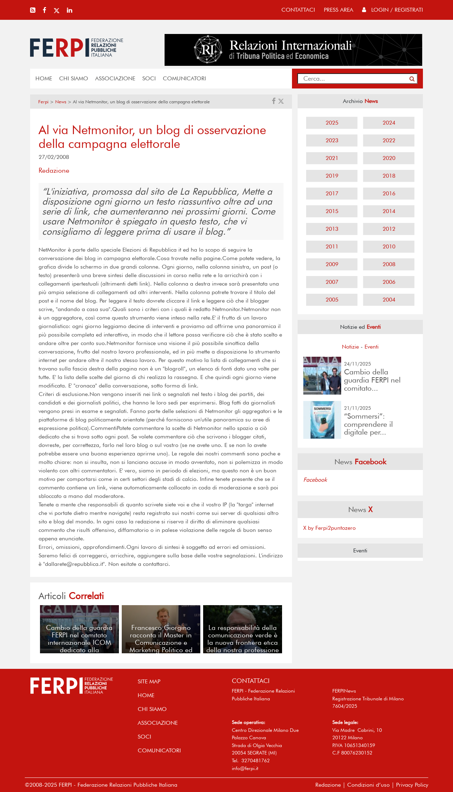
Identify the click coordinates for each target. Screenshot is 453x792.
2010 (389, 246)
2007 (332, 282)
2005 (332, 299)
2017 (332, 193)
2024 (389, 122)
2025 (332, 122)
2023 (332, 140)
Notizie (350, 346)
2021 (332, 158)
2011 (332, 246)
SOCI (149, 78)
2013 (332, 228)
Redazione (328, 784)
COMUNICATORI (184, 78)
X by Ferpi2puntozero (329, 527)
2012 (389, 228)
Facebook (315, 479)
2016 (389, 193)
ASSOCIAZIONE (115, 78)
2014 (389, 211)
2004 (389, 299)
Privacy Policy (412, 784)
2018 (389, 175)
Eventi (372, 346)
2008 (389, 264)
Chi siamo (73, 78)
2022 (389, 140)
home (43, 78)
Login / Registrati (392, 9)
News (60, 101)
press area (338, 9)
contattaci (298, 9)
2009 (332, 264)
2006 (389, 282)
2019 (332, 175)
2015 (332, 211)
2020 (389, 158)
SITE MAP (149, 681)
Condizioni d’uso (368, 784)
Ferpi (43, 101)
